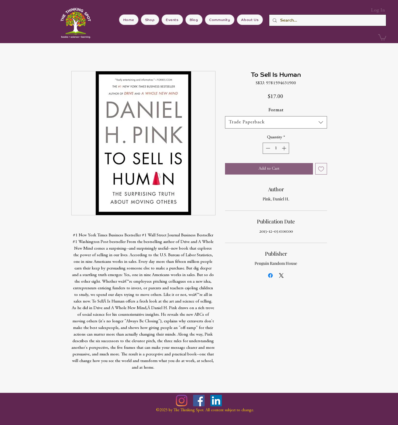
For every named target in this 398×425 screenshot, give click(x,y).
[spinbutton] (276, 148)
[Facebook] (199, 400)
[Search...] (327, 20)
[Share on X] (281, 275)
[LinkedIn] (216, 400)
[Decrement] (267, 148)
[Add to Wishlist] (321, 169)
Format (275, 110)
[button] (382, 37)
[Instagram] (181, 400)
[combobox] (276, 122)
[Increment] (285, 148)
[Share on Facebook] (270, 275)
